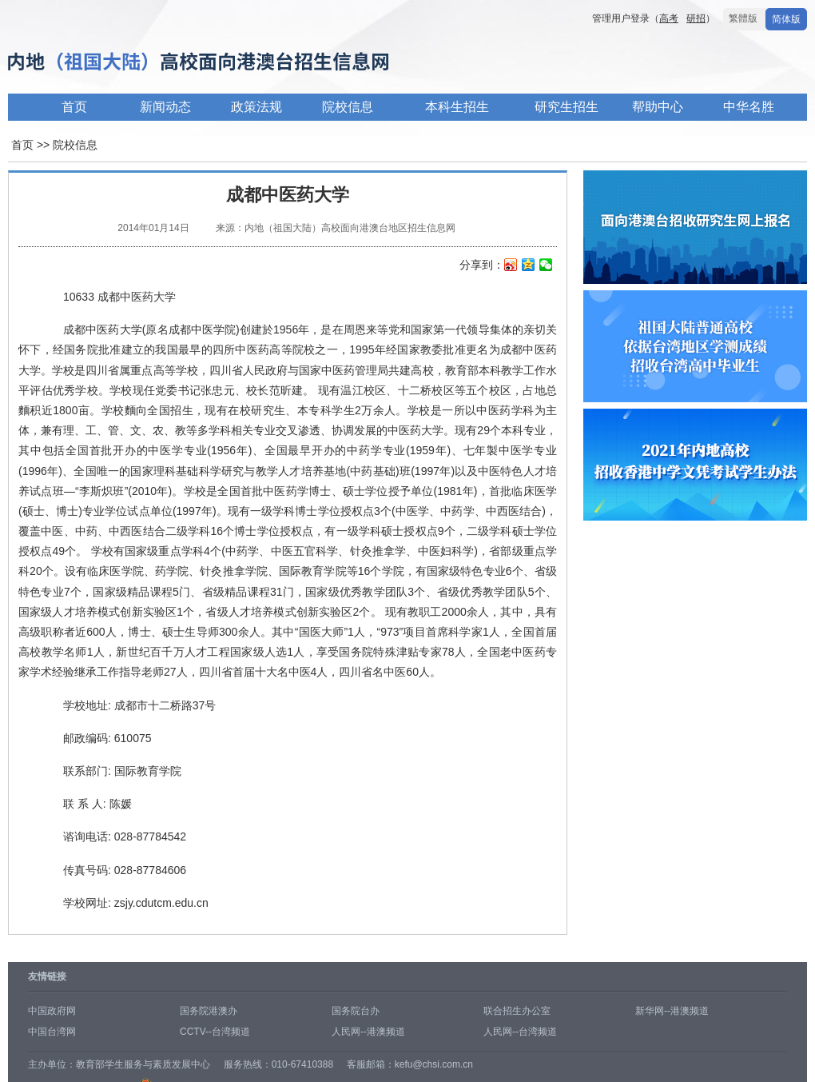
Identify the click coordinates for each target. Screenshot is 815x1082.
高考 (668, 18)
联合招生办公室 (517, 1010)
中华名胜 (748, 107)
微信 (546, 266)
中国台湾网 (52, 1031)
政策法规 (256, 107)
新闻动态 (165, 107)
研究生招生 (566, 107)
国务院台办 (356, 1010)
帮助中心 (657, 107)
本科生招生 (457, 107)
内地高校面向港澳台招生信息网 (247, 63)
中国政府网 (52, 1010)
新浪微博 (511, 266)
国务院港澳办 (208, 1010)
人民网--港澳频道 (368, 1031)
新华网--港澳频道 (672, 1010)
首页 (74, 107)
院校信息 (347, 107)
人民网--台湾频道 (520, 1031)
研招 (696, 18)
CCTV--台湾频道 (215, 1031)
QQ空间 (529, 266)
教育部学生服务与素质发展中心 (143, 1064)
